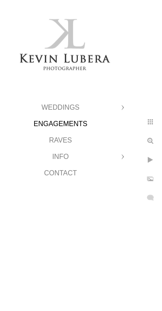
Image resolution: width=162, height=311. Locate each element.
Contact (60, 173)
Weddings (60, 107)
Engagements (60, 123)
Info (60, 156)
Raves (60, 140)
